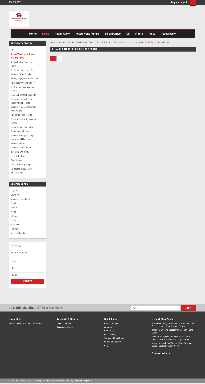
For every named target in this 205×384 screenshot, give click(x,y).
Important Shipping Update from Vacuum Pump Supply (172, 331)
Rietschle (15, 224)
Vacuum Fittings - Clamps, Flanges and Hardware (23, 137)
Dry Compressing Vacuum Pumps (22, 89)
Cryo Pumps (16, 160)
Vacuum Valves (18, 143)
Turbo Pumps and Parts (21, 114)
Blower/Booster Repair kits (23, 95)
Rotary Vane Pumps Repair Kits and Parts (23, 56)
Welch (13, 211)
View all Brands (18, 233)
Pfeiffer (14, 228)
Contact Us (109, 331)
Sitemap (37, 381)
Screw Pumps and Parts (22, 127)
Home (33, 33)
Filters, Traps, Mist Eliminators (24, 78)
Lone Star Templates (83, 381)
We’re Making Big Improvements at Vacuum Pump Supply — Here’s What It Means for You (174, 324)
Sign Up (184, 2)
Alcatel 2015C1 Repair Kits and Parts (154, 42)
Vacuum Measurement (21, 147)
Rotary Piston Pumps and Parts (22, 64)
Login (174, 2)
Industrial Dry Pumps (20, 151)
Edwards (15, 194)
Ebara (13, 220)
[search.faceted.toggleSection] (16, 262)
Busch (13, 203)
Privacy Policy (110, 334)
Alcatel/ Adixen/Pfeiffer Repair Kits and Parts (116, 42)
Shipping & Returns (65, 327)
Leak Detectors (18, 156)
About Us (108, 327)
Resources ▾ (168, 33)
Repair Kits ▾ (62, 33)
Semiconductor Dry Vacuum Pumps (23, 121)
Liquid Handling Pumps (21, 164)
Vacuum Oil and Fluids (21, 74)
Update (27, 281)
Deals (45, 33)
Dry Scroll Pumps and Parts (23, 70)
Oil (128, 33)
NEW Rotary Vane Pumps (22, 82)
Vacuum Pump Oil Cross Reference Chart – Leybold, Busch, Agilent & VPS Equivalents (171, 338)
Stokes (14, 216)
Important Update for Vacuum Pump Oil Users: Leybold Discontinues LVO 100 (172, 344)
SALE (13, 50)
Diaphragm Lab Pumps (21, 131)
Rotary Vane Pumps (87, 33)
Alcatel (14, 207)
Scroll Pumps (113, 33)
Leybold (14, 190)
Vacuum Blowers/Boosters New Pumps (23, 109)
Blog (106, 345)
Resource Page (111, 323)
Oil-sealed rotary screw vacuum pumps (21, 170)
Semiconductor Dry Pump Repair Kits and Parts (22, 101)
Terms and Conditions (114, 338)
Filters (139, 33)
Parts (152, 33)
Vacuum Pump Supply (21, 199)
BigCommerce (57, 381)
